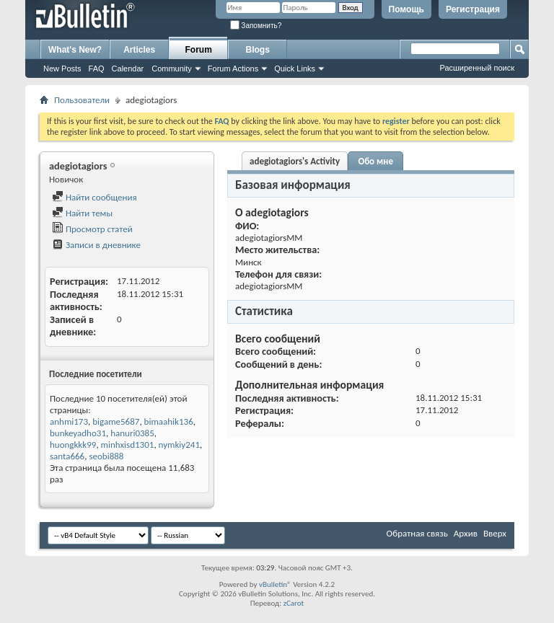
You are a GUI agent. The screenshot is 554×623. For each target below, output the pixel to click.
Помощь (406, 9)
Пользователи (82, 99)
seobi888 (106, 456)
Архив (466, 533)
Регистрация (473, 9)
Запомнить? (256, 26)
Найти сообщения (94, 197)
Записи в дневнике (96, 244)
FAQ (97, 68)
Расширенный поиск (476, 67)
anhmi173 (69, 421)
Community (171, 68)
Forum (198, 50)
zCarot (293, 603)
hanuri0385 (132, 433)
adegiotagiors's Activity (295, 161)
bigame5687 (115, 421)
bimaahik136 (168, 421)
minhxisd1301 (127, 444)
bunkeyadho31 (78, 433)
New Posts (62, 68)
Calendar (128, 68)
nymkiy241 (179, 444)
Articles (139, 50)
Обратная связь (417, 533)
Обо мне (375, 161)
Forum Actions (233, 68)
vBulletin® (275, 584)
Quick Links (294, 68)
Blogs (258, 50)
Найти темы (82, 213)
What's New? (75, 50)
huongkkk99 (73, 444)
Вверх (494, 533)
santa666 (67, 456)
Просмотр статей (92, 229)
